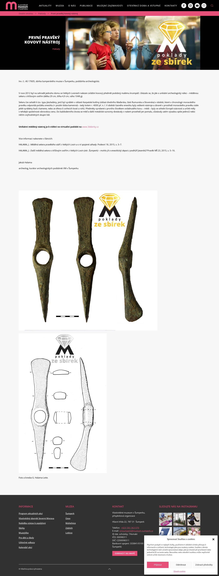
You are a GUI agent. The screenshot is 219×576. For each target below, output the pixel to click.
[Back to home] (17, 5)
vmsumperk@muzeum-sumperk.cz (136, 530)
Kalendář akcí (25, 547)
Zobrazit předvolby (204, 565)
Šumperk (70, 513)
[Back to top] (109, 569)
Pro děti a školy (26, 537)
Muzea (60, 5)
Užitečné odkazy (27, 542)
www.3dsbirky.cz (90, 126)
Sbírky (22, 528)
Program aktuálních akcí (31, 513)
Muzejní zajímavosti (110, 5)
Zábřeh (69, 528)
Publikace (86, 5)
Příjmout (158, 565)
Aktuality (45, 5)
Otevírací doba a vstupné (143, 5)
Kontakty (171, 5)
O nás (72, 5)
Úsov (68, 518)
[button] (213, 539)
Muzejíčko (24, 532)
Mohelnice (71, 523)
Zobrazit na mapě (125, 553)
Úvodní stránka (26, 13)
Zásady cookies (179, 571)
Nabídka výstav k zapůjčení (32, 523)
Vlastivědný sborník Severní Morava (36, 518)
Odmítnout (181, 565)
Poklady (42, 13)
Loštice (69, 532)
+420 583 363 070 (130, 527)
